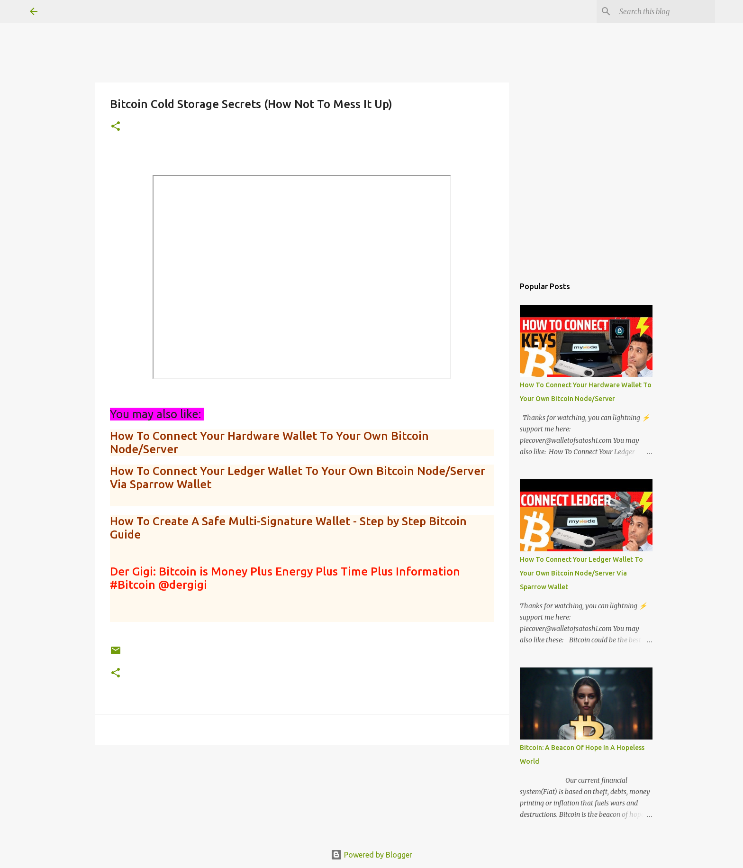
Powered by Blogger (371, 854)
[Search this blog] (665, 11)
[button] (115, 126)
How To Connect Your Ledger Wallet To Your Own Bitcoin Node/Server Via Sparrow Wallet (581, 573)
